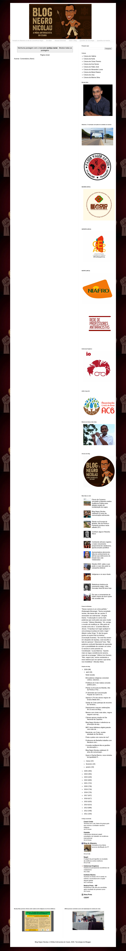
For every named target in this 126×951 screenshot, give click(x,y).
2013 (86, 808)
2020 (86, 786)
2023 (86, 777)
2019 (86, 789)
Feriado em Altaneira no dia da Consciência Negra (28, 40)
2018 (86, 792)
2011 (86, 814)
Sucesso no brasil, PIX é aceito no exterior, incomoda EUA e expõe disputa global (95, 878)
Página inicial (45, 55)
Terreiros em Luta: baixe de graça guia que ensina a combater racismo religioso (96, 825)
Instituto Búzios (90, 875)
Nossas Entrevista (60, 40)
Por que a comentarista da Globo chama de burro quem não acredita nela (102, 596)
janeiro (88, 767)
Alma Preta (88, 894)
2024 (86, 774)
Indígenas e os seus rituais (101, 574)
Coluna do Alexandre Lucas (93, 69)
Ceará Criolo (88, 821)
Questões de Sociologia (87, 40)
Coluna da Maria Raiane (92, 72)
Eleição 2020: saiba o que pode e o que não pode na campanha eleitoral (101, 566)
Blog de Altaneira (90, 843)
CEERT (86, 897)
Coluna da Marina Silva (92, 77)
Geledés (87, 832)
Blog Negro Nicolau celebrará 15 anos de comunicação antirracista (100, 513)
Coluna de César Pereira (92, 61)
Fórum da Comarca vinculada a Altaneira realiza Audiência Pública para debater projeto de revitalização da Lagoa (101, 503)
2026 (86, 669)
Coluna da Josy (89, 75)
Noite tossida (90, 675)
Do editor (49, 40)
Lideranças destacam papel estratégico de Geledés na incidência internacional (96, 836)
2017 (86, 795)
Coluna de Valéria (90, 56)
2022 (86, 780)
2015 (86, 801)
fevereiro (89, 764)
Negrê (86, 857)
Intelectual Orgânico (91, 866)
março (88, 761)
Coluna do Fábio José (91, 67)
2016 (86, 798)
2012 (86, 811)
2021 (86, 783)
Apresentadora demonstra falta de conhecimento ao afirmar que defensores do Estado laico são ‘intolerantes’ (101, 556)
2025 (86, 771)
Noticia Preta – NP (90, 885)
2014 (86, 805)
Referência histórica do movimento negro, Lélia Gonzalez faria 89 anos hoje (101, 586)
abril (87, 672)
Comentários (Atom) (27, 59)
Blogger (88, 942)
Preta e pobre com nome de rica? (97, 737)
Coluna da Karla (89, 59)
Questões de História (103, 40)
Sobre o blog (73, 40)
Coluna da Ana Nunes (91, 64)
